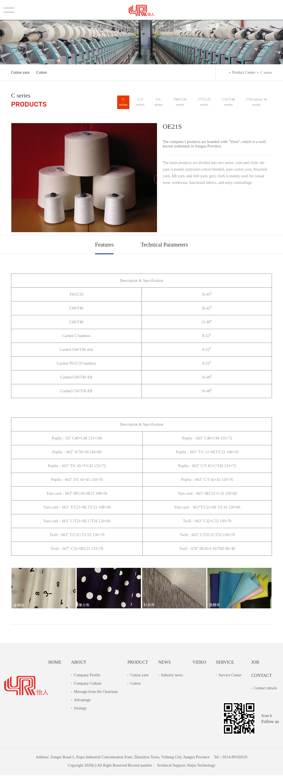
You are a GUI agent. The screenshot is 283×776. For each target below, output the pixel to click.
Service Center (230, 676)
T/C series (160, 102)
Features (104, 245)
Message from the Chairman (96, 692)
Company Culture (87, 684)
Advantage (82, 700)
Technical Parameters (164, 245)
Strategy (80, 709)
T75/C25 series (205, 102)
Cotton (41, 72)
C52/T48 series (229, 102)
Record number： (142, 766)
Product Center (243, 72)
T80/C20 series (181, 102)
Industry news (172, 676)
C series (124, 102)
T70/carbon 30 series (257, 102)
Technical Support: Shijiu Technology (186, 766)
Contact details (265, 689)
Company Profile (87, 676)
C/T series (142, 102)
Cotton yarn (20, 72)
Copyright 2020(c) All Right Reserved (98, 766)
